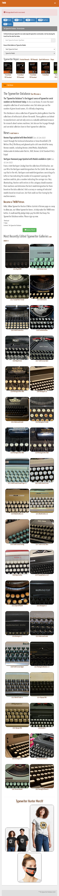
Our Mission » (36, 94)
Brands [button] (7, 20)
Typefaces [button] (43, 20)
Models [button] (18, 20)
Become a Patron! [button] (29, 230)
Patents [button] (7, 24)
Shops (52, 59)
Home (5, 85)
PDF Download (8, 77)
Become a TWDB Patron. (14, 202)
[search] (29, 49)
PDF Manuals (34, 59)
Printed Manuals (24, 59)
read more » (14, 133)
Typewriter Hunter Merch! (29, 801)
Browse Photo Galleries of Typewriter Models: (15, 45)
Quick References (44, 59)
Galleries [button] (30, 20)
